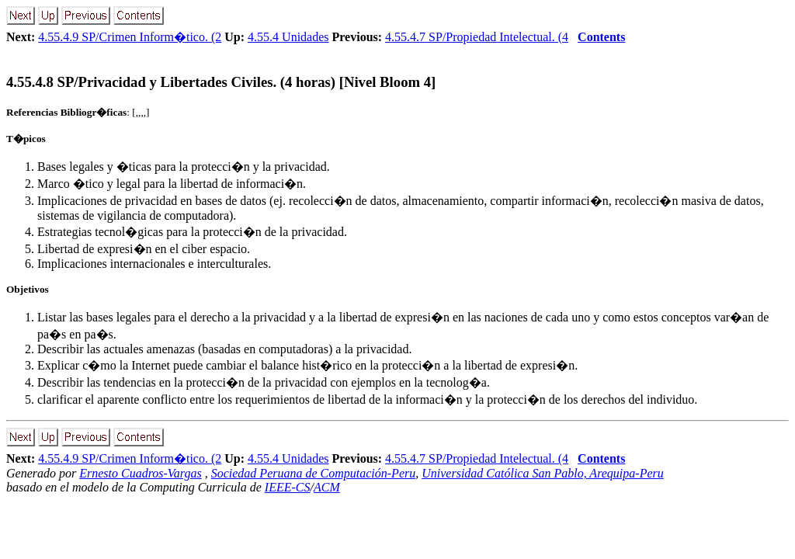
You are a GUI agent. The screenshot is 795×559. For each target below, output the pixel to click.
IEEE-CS (288, 487)
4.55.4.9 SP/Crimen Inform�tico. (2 (129, 36)
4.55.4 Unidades (288, 36)
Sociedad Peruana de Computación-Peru (313, 473)
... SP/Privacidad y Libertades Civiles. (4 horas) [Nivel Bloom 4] (221, 82)
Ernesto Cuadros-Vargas (140, 473)
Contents (601, 36)
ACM (327, 487)
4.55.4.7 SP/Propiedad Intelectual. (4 (476, 36)
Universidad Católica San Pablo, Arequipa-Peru (543, 473)
